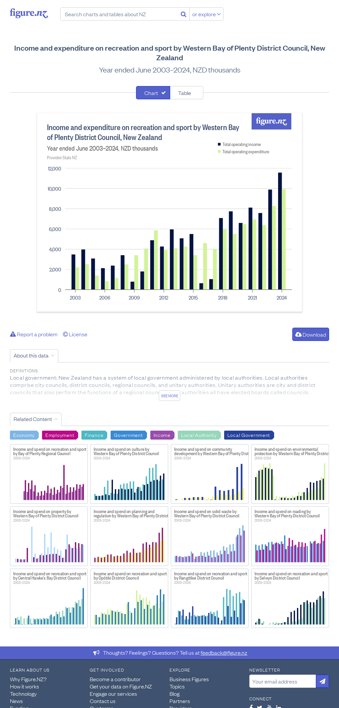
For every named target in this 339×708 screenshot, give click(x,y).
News (16, 700)
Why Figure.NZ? (28, 679)
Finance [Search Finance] (94, 434)
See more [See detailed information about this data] (169, 396)
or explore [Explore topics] (206, 14)
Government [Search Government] (128, 434)
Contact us (103, 700)
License (75, 334)
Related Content (33, 418)
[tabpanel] (169, 212)
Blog (174, 693)
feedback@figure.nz (224, 652)
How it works (24, 686)
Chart (151, 92)
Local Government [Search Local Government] (248, 434)
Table (184, 92)
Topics (177, 686)
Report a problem (34, 334)
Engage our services (113, 693)
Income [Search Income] (162, 434)
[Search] (183, 14)
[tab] (153, 92)
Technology (23, 693)
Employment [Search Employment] (59, 434)
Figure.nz (29, 13)
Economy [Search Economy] (24, 434)
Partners (180, 700)
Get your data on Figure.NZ (121, 686)
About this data (31, 355)
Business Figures (189, 679)
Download (310, 334)
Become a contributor (115, 679)
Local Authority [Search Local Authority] (199, 434)
